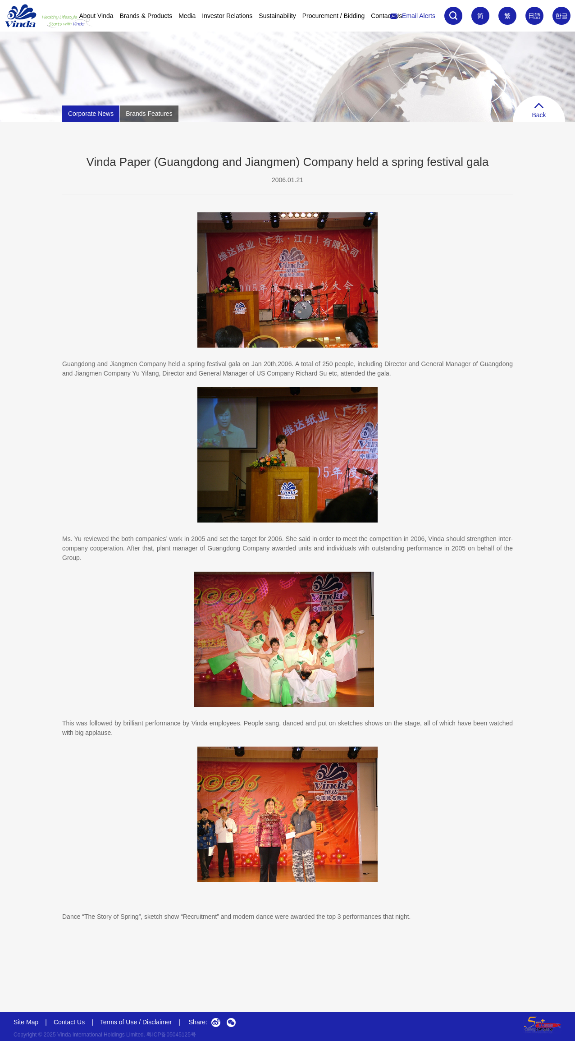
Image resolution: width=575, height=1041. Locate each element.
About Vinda (96, 15)
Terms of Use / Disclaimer (136, 1022)
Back (539, 111)
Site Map (26, 1022)
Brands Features (149, 113)
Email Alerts (412, 15)
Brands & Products (146, 15)
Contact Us (386, 15)
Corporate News (91, 113)
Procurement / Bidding (333, 15)
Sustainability (277, 15)
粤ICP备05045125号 (171, 1035)
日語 (534, 15)
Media (187, 15)
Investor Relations (227, 15)
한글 (561, 15)
